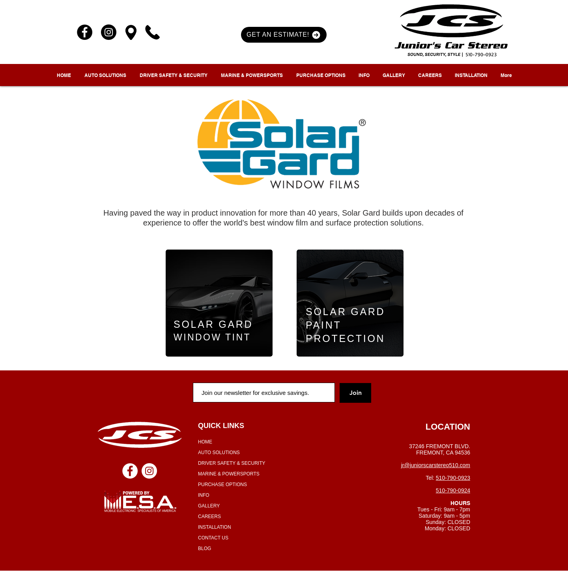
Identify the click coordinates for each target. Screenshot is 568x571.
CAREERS (209, 516)
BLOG (204, 548)
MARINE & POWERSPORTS (229, 474)
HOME (205, 442)
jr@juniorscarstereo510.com (435, 465)
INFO (203, 495)
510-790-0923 (453, 478)
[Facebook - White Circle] (130, 471)
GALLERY (209, 506)
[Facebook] (84, 32)
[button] (284, 35)
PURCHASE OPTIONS (222, 484)
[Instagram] (108, 32)
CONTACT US (213, 538)
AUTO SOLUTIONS (219, 452)
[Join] (355, 393)
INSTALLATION (214, 527)
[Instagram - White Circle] (149, 471)
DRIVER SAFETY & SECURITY (231, 463)
